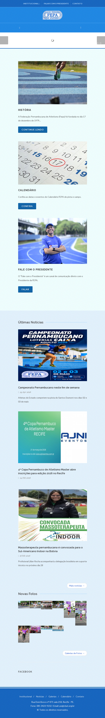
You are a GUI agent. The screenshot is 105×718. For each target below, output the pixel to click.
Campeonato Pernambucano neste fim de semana (48, 387)
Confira (27, 206)
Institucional (31, 3)
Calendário (66, 696)
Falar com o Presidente (56, 3)
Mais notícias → (77, 585)
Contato (77, 3)
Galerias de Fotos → (75, 653)
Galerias (52, 696)
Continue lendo (33, 129)
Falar (25, 289)
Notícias (40, 696)
